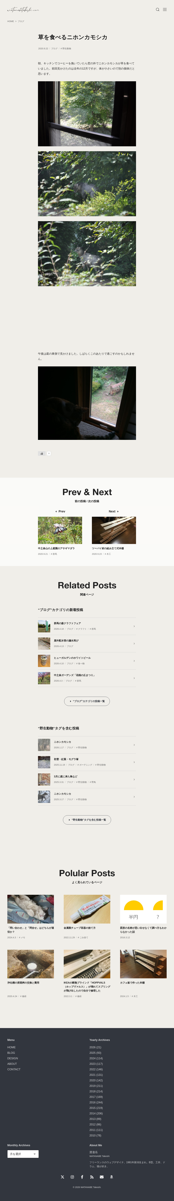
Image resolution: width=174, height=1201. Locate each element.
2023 (92, 1063)
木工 (109, 560)
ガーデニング (85, 765)
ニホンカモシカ (62, 741)
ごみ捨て (84, 944)
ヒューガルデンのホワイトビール (72, 657)
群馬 (55, 560)
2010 (92, 1135)
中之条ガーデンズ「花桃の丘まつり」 (75, 675)
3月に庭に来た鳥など (65, 776)
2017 (92, 1096)
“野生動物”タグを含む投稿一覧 (89, 819)
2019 (92, 1085)
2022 (92, 1069)
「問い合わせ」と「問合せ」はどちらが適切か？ (30, 936)
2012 (92, 1124)
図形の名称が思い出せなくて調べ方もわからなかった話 (143, 936)
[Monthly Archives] (23, 1154)
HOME (11, 1047)
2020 (92, 1080)
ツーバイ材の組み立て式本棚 (108, 554)
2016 (92, 1102)
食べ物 (81, 663)
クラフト (82, 629)
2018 (92, 1091)
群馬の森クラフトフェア (67, 623)
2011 (92, 1130)
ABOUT (12, 1063)
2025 (92, 1052)
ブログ (54, 48)
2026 (92, 1047)
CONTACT (14, 1069)
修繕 (24, 1003)
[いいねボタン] (42, 453)
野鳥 (94, 782)
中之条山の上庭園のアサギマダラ (56, 554)
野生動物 (66, 48)
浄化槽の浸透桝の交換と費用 (23, 989)
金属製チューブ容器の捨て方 (80, 934)
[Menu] (157, 9)
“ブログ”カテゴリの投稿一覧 (89, 701)
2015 (92, 1107)
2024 (92, 1058)
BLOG (11, 1052)
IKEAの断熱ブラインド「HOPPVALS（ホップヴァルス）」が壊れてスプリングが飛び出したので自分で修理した (87, 993)
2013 (92, 1118)
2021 (92, 1074)
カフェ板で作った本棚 (132, 989)
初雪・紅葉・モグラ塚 (66, 759)
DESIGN (12, 1058)
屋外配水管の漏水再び (66, 640)
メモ (23, 944)
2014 (92, 1113)
